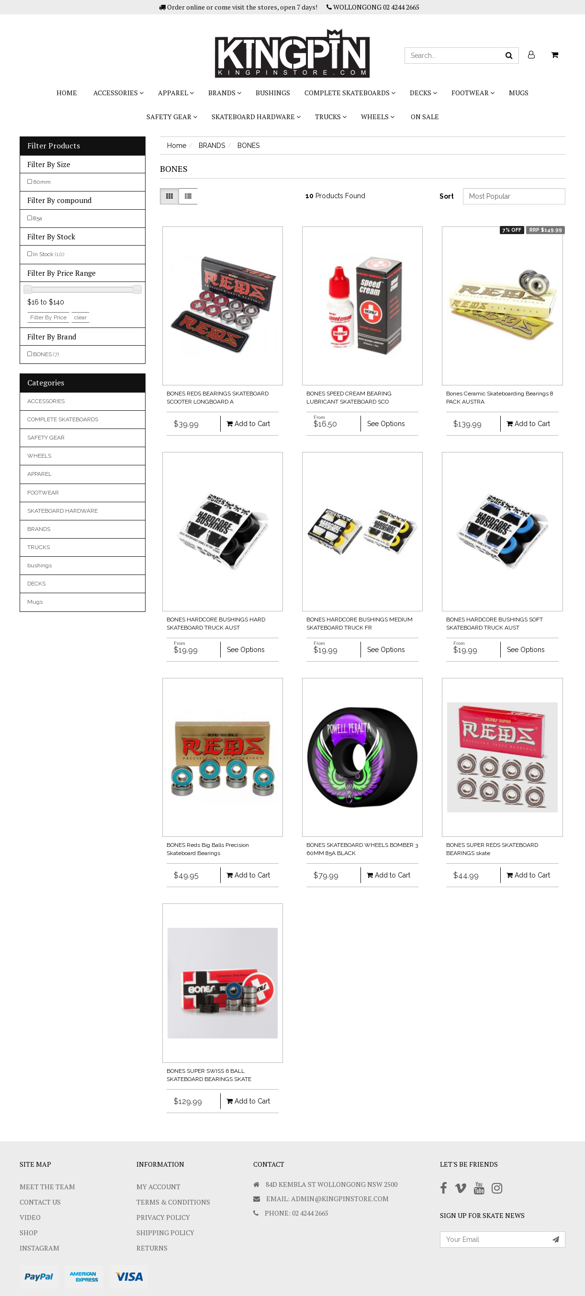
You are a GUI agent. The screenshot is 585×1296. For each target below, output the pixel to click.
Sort (446, 196)
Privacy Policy (163, 1217)
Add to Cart (248, 424)
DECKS (423, 92)
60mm (42, 182)
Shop (29, 1232)
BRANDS (224, 92)
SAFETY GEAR (171, 116)
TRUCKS (331, 116)
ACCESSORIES (118, 92)
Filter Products (53, 146)
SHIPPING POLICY (165, 1232)
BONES (46, 354)
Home (66, 92)
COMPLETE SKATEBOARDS (349, 92)
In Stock (48, 254)
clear (80, 317)
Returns (152, 1247)
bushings (273, 92)
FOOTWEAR (473, 92)
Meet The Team (47, 1186)
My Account (158, 1186)
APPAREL (176, 92)
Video (30, 1217)
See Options (386, 424)
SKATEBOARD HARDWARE (256, 116)
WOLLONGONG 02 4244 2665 (372, 6)
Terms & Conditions (173, 1201)
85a (37, 218)
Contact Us (40, 1201)
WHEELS (377, 116)
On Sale (425, 116)
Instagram (39, 1247)
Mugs (519, 92)
